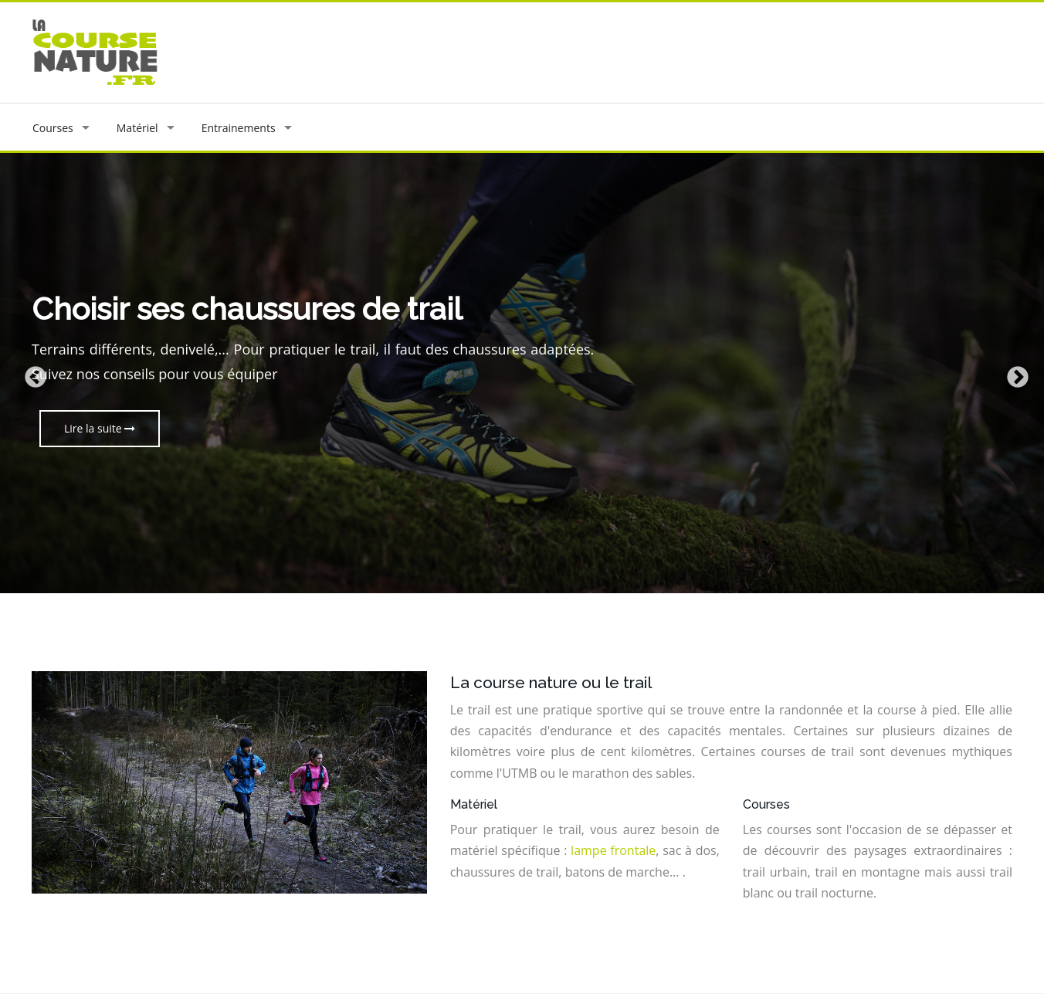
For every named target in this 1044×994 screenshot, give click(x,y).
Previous (31, 373)
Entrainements (239, 127)
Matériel (137, 127)
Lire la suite (99, 428)
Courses (52, 127)
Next (1013, 373)
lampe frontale (613, 850)
